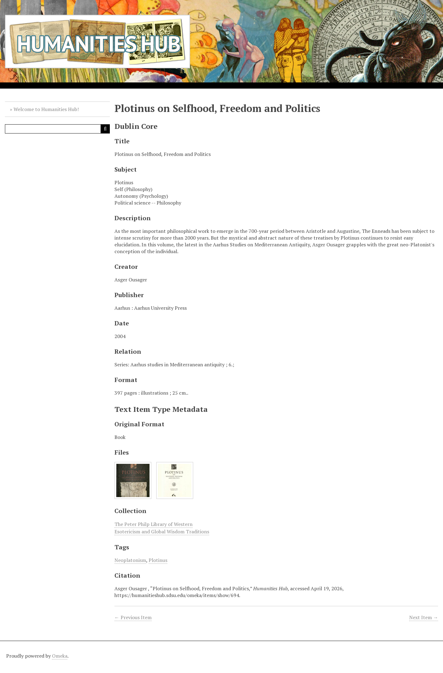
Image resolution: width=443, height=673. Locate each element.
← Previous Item (133, 617)
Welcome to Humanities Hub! (46, 109)
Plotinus (158, 560)
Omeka (59, 655)
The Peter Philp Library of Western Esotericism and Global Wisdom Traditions (161, 528)
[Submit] (105, 128)
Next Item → (423, 617)
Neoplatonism (130, 560)
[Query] (57, 128)
